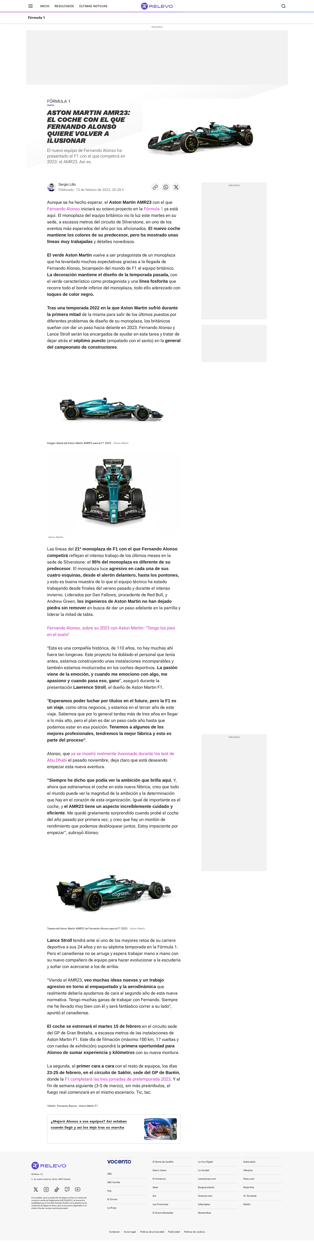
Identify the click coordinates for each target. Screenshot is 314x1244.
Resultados (64, 6)
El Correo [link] (112, 1202)
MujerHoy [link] (248, 1190)
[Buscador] (283, 6)
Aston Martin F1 (88, 1105)
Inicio (44, 6)
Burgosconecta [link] (206, 1190)
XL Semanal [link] (249, 1199)
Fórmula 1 (36, 18)
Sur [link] (154, 1199)
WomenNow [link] (204, 1216)
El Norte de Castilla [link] (163, 1165)
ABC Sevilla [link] (113, 1185)
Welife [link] (246, 1207)
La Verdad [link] (203, 1173)
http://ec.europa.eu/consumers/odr (53, 1212)
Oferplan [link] (248, 1173)
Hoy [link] (109, 1194)
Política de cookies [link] (194, 1235)
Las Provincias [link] (160, 1207)
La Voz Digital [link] (205, 1165)
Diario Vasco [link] (159, 1173)
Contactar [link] (114, 1235)
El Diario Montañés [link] (163, 1216)
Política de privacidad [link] (152, 1235)
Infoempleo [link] (204, 1207)
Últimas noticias (93, 6)
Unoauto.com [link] (205, 1199)
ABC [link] (109, 1177)
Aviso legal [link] (130, 1235)
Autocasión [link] (249, 1165)
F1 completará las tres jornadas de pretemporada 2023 (118, 1079)
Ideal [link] (155, 1190)
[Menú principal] (30, 6)
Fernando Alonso (63, 208)
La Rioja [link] (111, 1211)
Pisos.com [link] (248, 1182)
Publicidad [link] (174, 1235)
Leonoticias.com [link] (207, 1182)
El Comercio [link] (159, 1182)
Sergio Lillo (67, 184)
